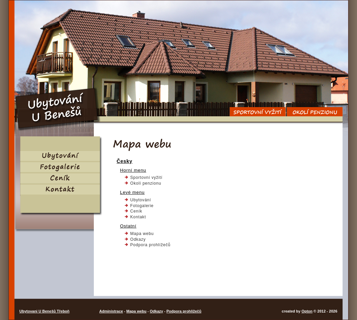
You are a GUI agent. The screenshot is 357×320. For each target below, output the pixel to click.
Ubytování (140, 200)
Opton (307, 311)
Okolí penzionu (145, 183)
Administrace (111, 311)
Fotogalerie (142, 205)
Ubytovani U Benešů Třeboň (44, 311)
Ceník (136, 211)
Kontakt (138, 217)
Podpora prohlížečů (150, 244)
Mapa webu (142, 233)
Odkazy (138, 239)
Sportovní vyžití (146, 177)
